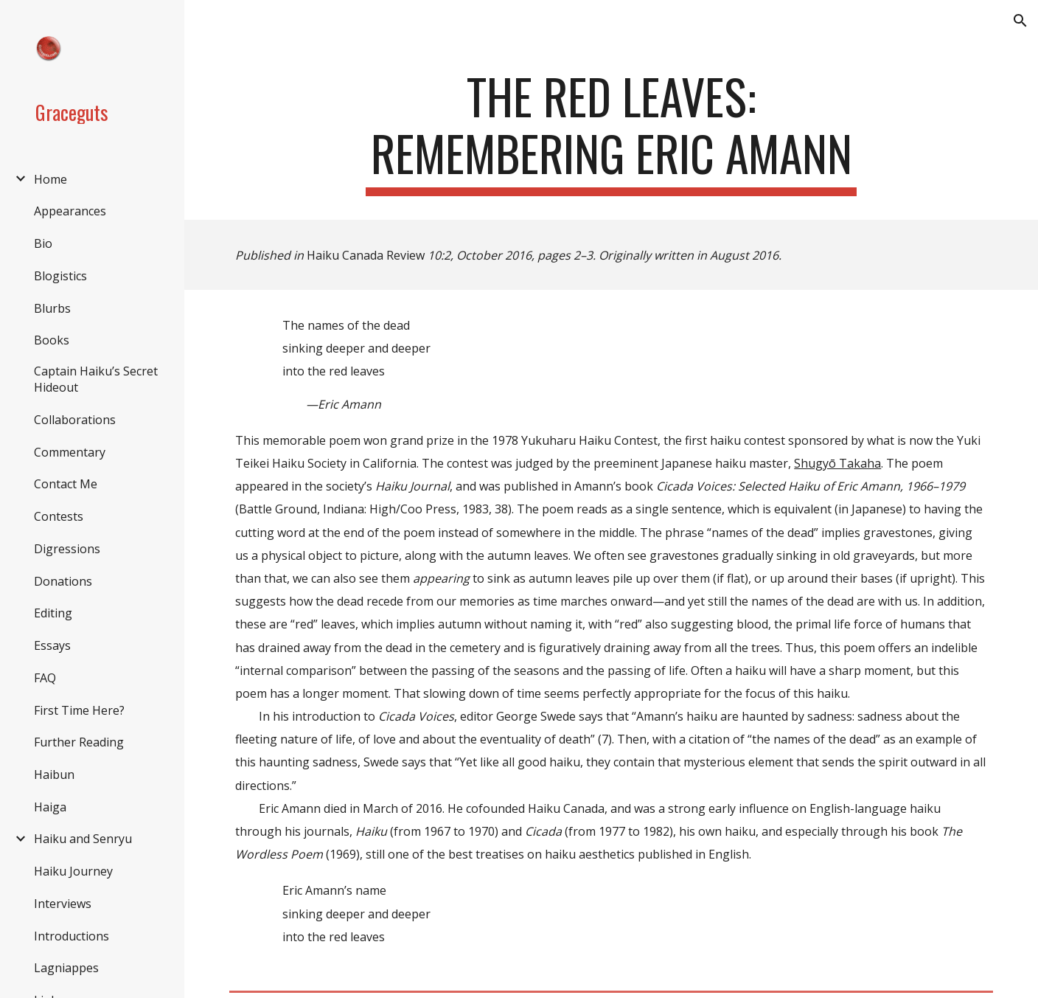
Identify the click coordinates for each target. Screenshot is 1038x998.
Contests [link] (58, 516)
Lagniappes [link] (66, 968)
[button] (1020, 20)
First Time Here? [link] (79, 710)
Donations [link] (63, 581)
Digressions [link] (67, 549)
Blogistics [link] (60, 276)
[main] (611, 132)
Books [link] (51, 340)
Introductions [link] (71, 936)
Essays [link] (52, 645)
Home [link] (50, 179)
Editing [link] (53, 613)
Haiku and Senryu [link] (83, 839)
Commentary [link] (69, 452)
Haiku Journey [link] (73, 871)
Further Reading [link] (79, 742)
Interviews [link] (62, 903)
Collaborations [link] (75, 420)
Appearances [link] (70, 211)
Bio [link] (43, 243)
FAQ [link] (45, 678)
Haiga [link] (50, 807)
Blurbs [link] (52, 308)
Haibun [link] (54, 774)
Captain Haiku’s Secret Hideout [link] (96, 379)
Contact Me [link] (65, 484)
